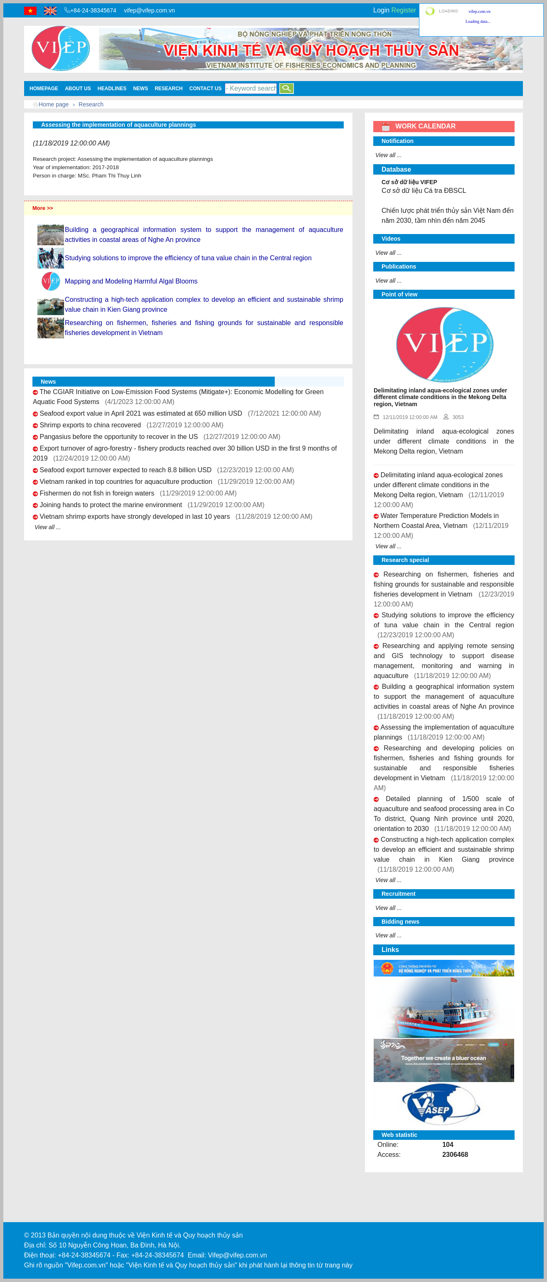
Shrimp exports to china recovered (90, 425)
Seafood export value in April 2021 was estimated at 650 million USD (140, 413)
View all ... (47, 527)
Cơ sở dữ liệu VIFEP (409, 182)
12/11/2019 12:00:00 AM (405, 417)
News (140, 88)
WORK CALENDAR (419, 126)
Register (404, 10)
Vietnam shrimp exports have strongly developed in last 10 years (134, 516)
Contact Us (205, 88)
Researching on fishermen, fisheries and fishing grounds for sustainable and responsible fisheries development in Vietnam (444, 584)
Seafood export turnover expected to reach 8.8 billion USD (125, 469)
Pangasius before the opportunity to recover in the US (118, 436)
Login (381, 10)
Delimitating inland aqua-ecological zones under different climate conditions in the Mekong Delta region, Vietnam (438, 484)
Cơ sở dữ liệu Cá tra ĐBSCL (424, 190)
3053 (454, 417)
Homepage (44, 88)
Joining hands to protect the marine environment (110, 504)
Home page (54, 104)
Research (168, 88)
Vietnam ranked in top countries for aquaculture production (125, 481)
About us (78, 88)
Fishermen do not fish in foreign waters (96, 493)
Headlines (112, 88)
